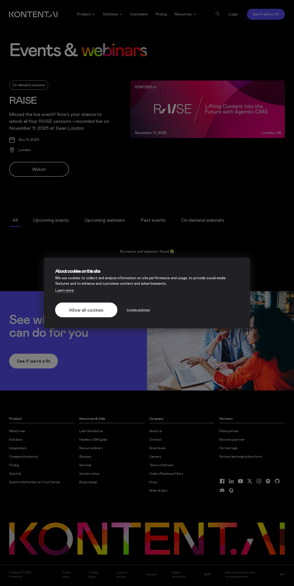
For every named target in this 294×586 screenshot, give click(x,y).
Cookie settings (138, 310)
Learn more (64, 290)
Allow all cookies (86, 310)
